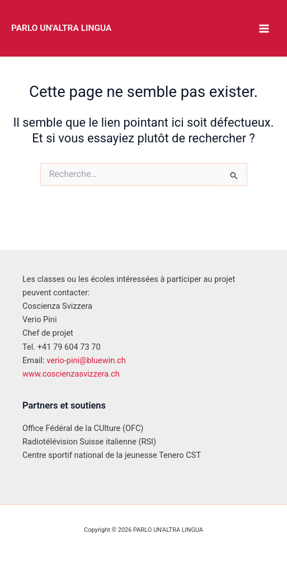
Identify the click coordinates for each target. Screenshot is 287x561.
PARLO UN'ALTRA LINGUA (61, 28)
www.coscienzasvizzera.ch (71, 374)
